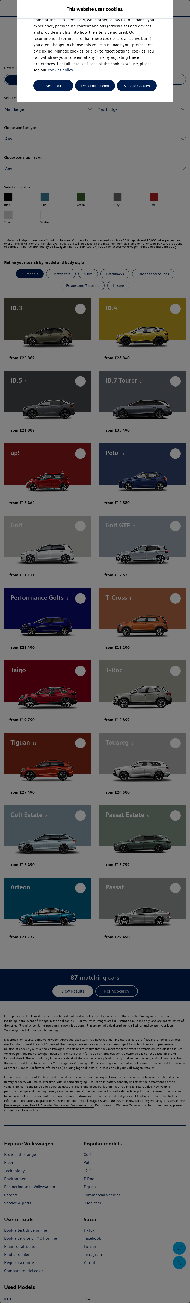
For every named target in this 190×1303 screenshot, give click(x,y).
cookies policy (60, 69)
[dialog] (95, 651)
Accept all (53, 86)
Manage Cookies (137, 86)
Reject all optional (95, 86)
